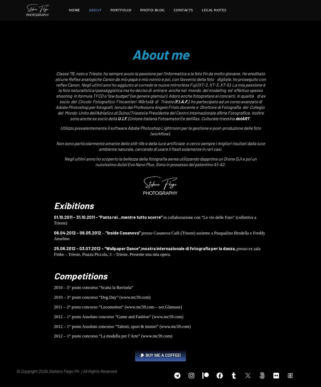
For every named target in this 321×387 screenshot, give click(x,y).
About (95, 10)
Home (74, 10)
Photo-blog (152, 10)
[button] (160, 355)
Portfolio (120, 10)
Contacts (183, 10)
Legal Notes (214, 10)
